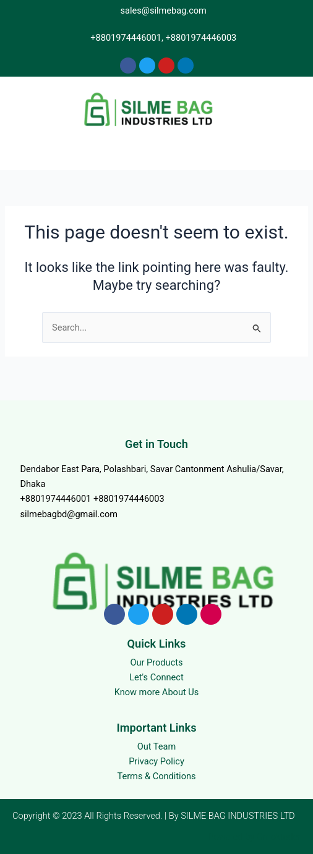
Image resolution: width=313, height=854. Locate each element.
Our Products (156, 662)
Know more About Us (156, 692)
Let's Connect (156, 677)
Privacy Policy (156, 761)
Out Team (156, 746)
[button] (156, 151)
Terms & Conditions (156, 776)
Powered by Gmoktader (254, 836)
